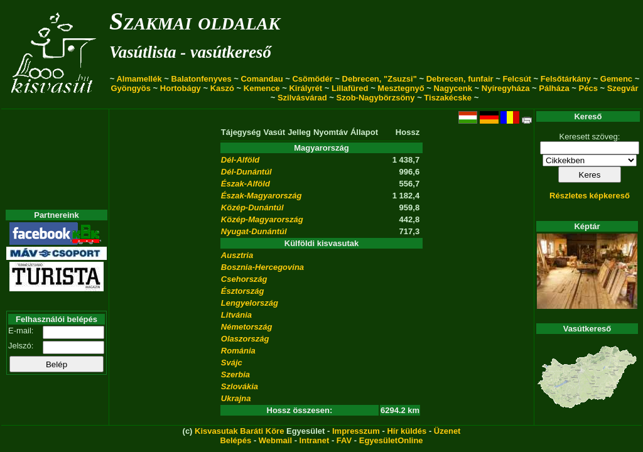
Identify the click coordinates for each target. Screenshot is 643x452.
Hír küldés (406, 431)
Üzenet (447, 431)
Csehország (244, 279)
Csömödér (312, 78)
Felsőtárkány (566, 78)
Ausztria (237, 255)
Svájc (231, 362)
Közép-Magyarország (262, 219)
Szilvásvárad (302, 97)
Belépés (235, 440)
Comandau (261, 78)
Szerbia (235, 374)
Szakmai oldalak (194, 21)
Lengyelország (249, 303)
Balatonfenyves (201, 78)
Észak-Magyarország (261, 195)
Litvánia (236, 315)
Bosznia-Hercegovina (262, 267)
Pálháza (554, 88)
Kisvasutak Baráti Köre (239, 431)
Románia (238, 350)
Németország (247, 326)
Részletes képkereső (589, 195)
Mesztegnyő (400, 88)
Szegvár (623, 88)
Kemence (262, 88)
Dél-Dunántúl (246, 171)
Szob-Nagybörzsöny (376, 97)
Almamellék (138, 78)
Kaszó (222, 88)
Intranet (315, 440)
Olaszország (245, 338)
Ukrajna (236, 398)
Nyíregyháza (506, 88)
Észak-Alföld (245, 183)
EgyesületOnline (391, 440)
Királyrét (305, 88)
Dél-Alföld (240, 159)
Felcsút (516, 78)
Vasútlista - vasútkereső (190, 52)
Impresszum (356, 431)
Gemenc (616, 78)
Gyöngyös (131, 88)
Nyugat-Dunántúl (254, 231)
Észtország (242, 291)
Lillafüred (350, 88)
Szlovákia (239, 386)
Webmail (275, 440)
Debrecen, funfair (460, 78)
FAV (344, 440)
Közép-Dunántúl (252, 207)
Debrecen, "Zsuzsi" (379, 78)
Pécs (588, 88)
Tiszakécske (448, 97)
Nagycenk (453, 88)
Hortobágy (180, 88)
